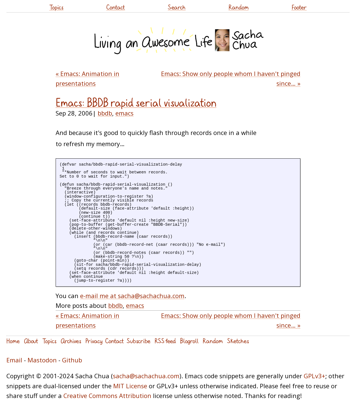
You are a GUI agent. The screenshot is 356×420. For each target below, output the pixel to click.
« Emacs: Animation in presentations (87, 78)
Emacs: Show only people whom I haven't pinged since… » (230, 78)
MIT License (130, 386)
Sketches (238, 341)
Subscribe (138, 341)
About (31, 341)
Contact (115, 7)
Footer (299, 7)
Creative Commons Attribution (107, 396)
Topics (56, 7)
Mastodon (42, 360)
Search (177, 7)
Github (72, 360)
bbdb (105, 113)
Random (239, 7)
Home (13, 341)
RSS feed (165, 341)
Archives (71, 341)
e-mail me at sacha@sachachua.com (132, 296)
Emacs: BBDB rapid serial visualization (136, 102)
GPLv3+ (314, 376)
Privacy (93, 341)
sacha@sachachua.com (146, 376)
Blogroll (189, 341)
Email (14, 360)
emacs (124, 113)
